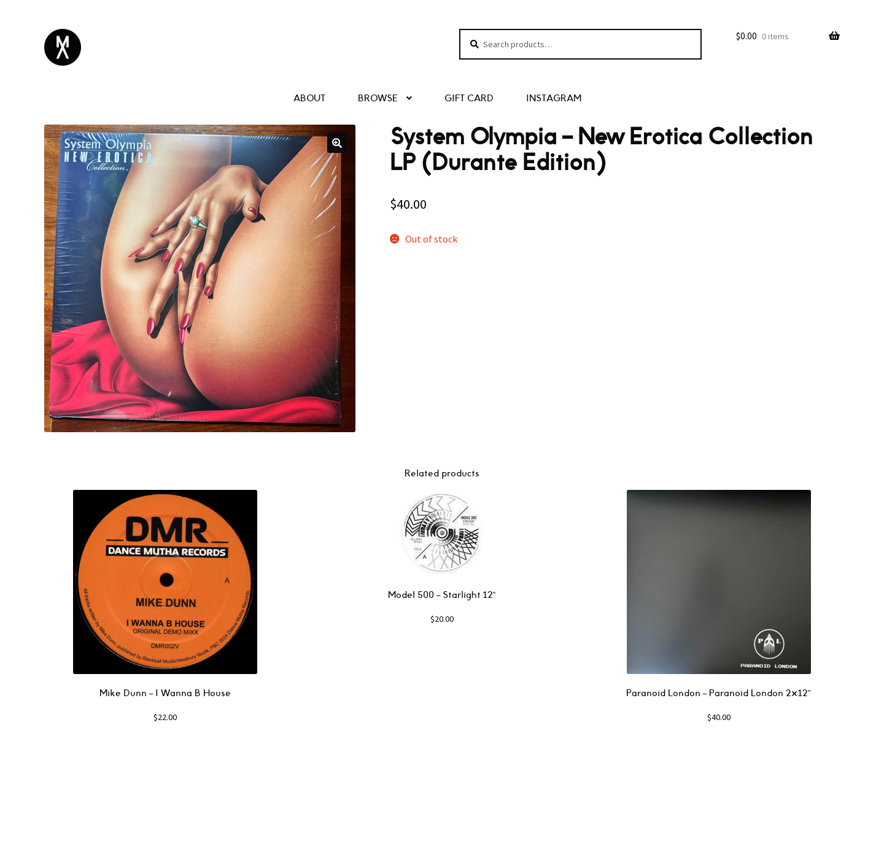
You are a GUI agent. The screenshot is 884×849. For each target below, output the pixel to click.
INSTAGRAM (553, 98)
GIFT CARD (469, 98)
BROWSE (378, 98)
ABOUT (309, 98)
